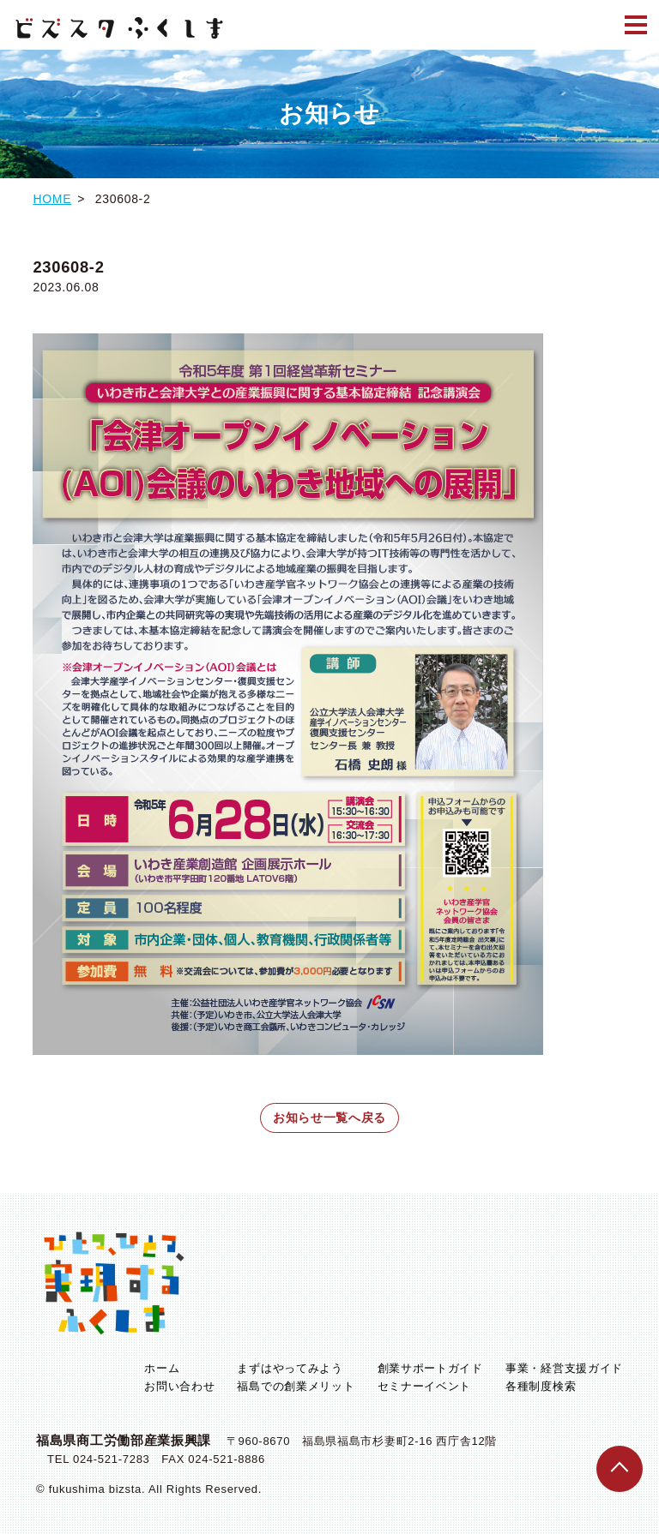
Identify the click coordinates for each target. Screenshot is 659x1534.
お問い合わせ (179, 1386)
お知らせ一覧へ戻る (329, 1117)
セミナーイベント (425, 1386)
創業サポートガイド (430, 1368)
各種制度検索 (540, 1386)
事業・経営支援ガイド (564, 1368)
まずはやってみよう (289, 1368)
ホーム (161, 1368)
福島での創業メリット (295, 1386)
